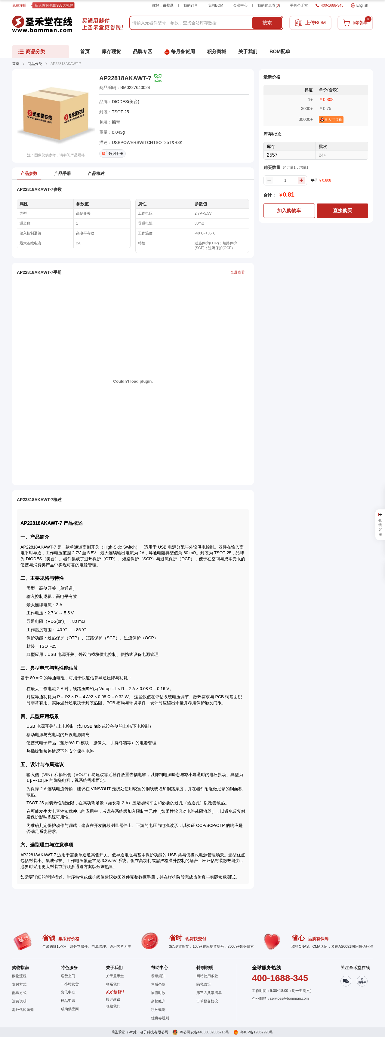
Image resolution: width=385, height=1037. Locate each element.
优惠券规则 (160, 1018)
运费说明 (19, 1001)
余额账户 (158, 1001)
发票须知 (158, 976)
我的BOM (215, 5)
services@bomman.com (289, 998)
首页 (15, 64)
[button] (115, 1006)
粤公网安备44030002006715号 (204, 1032)
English (359, 5)
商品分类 (35, 64)
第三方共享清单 (209, 993)
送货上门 (68, 976)
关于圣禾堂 (115, 976)
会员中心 (240, 5)
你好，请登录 (163, 5)
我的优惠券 (268, 5)
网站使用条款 (207, 976)
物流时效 (158, 993)
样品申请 (68, 1001)
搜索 (267, 22)
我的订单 (190, 5)
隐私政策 (203, 984)
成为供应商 (70, 1009)
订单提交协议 (207, 1001)
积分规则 (158, 1010)
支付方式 (19, 984)
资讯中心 (68, 992)
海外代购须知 (23, 1010)
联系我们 (113, 984)
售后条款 (158, 984)
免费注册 (19, 5)
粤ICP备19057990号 (256, 1032)
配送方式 (19, 993)
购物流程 (19, 976)
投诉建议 (113, 999)
